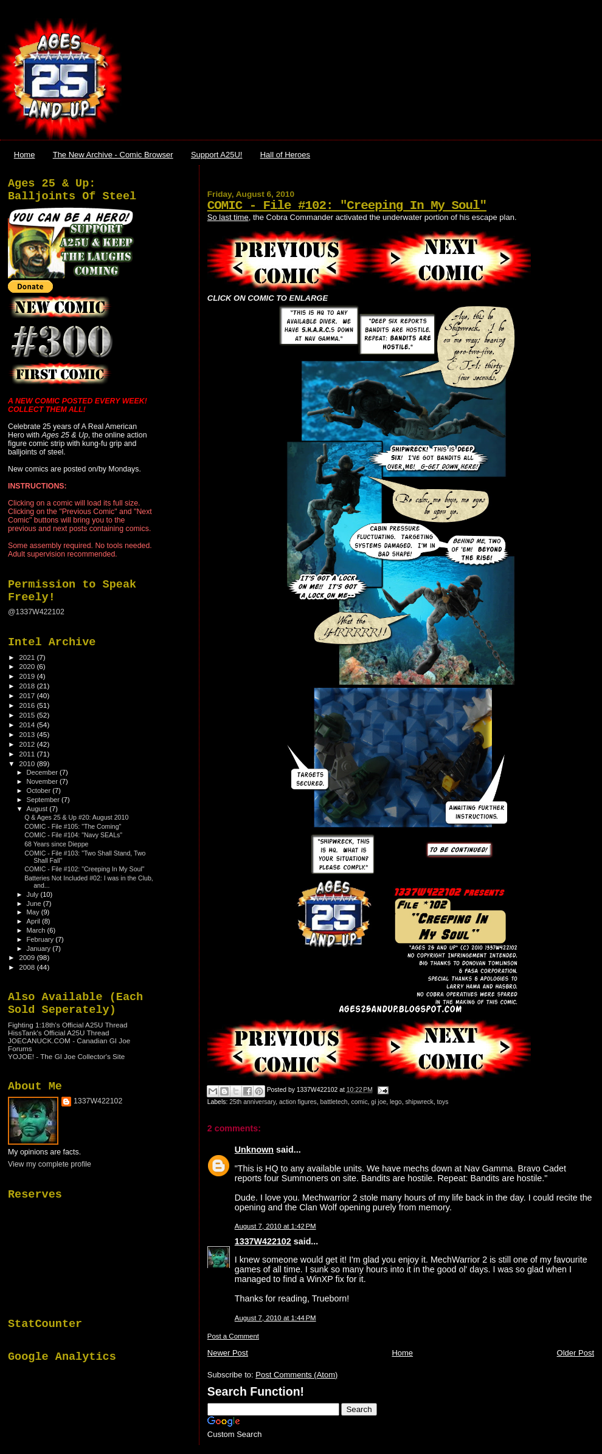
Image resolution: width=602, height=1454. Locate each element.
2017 (27, 695)
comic (359, 1102)
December (43, 772)
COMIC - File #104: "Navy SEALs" (73, 834)
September (44, 799)
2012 (27, 744)
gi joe (378, 1102)
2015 (27, 715)
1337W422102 (263, 1241)
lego (396, 1102)
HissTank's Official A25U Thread (58, 1033)
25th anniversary (252, 1102)
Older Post (575, 1352)
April (34, 921)
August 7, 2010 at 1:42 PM (275, 1226)
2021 (27, 657)
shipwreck (419, 1102)
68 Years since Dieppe (56, 844)
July (34, 894)
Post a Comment (233, 1336)
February (41, 939)
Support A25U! (217, 154)
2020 (27, 666)
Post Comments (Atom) (296, 1374)
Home (24, 154)
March (37, 930)
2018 (27, 686)
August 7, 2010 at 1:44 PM (275, 1318)
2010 (27, 763)
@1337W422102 (36, 612)
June (35, 903)
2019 (27, 676)
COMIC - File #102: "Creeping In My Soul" (346, 206)
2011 (27, 754)
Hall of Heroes (285, 154)
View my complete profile (49, 1164)
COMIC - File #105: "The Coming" (72, 826)
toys (442, 1102)
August (38, 808)
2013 (27, 734)
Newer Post (227, 1352)
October (40, 790)
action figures (298, 1102)
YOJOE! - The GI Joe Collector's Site (66, 1056)
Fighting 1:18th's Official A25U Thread (68, 1025)
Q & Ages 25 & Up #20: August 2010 (76, 817)
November (43, 781)
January (40, 948)
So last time (228, 217)
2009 (27, 957)
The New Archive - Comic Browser (113, 154)
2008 (27, 967)
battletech (334, 1102)
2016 (27, 705)
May (34, 912)
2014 (27, 725)
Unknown (254, 1149)
